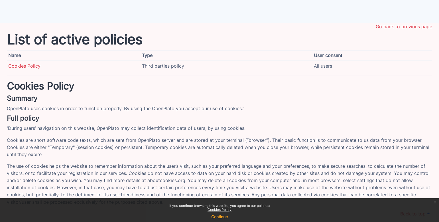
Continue (219, 216)
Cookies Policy (219, 209)
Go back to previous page (404, 26)
